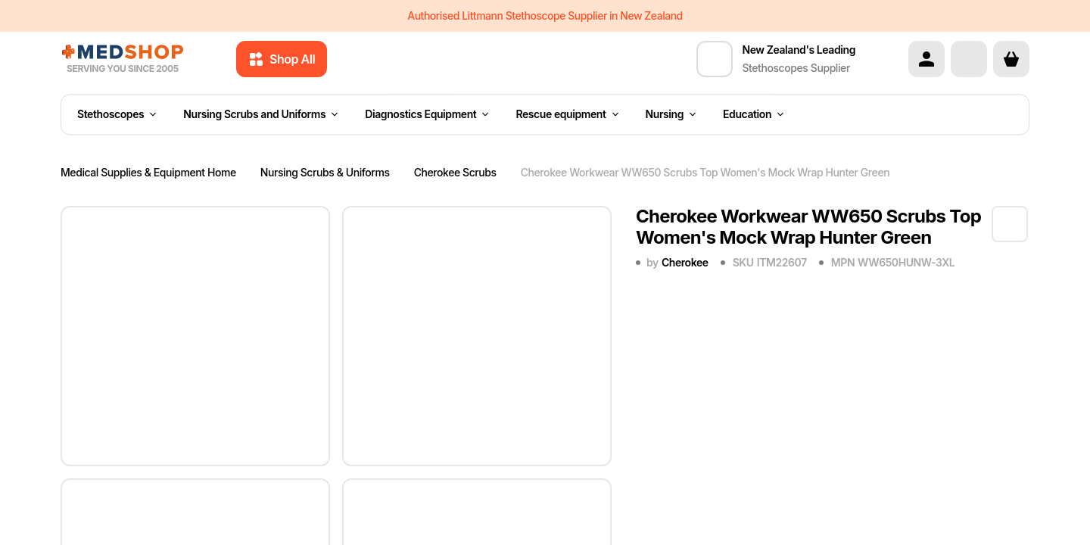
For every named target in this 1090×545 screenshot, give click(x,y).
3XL (652, 361)
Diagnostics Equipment (426, 114)
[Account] (926, 59)
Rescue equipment (566, 114)
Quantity (660, 507)
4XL (693, 361)
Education (753, 114)
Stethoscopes (116, 114)
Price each (873, 507)
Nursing (671, 114)
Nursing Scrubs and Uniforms (260, 114)
